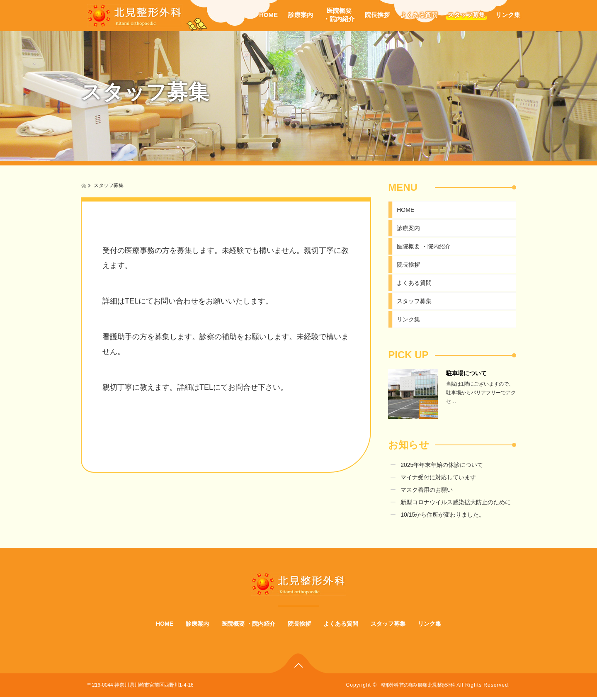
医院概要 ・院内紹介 (424, 246)
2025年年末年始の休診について (441, 464)
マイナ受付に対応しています (438, 477)
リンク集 (507, 14)
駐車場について (466, 373)
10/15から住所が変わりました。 (442, 514)
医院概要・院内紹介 (338, 14)
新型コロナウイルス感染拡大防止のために (455, 502)
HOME (268, 14)
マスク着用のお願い (426, 489)
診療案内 (300, 14)
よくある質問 (418, 14)
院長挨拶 (377, 14)
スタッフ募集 (466, 14)
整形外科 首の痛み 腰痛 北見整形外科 (418, 685)
